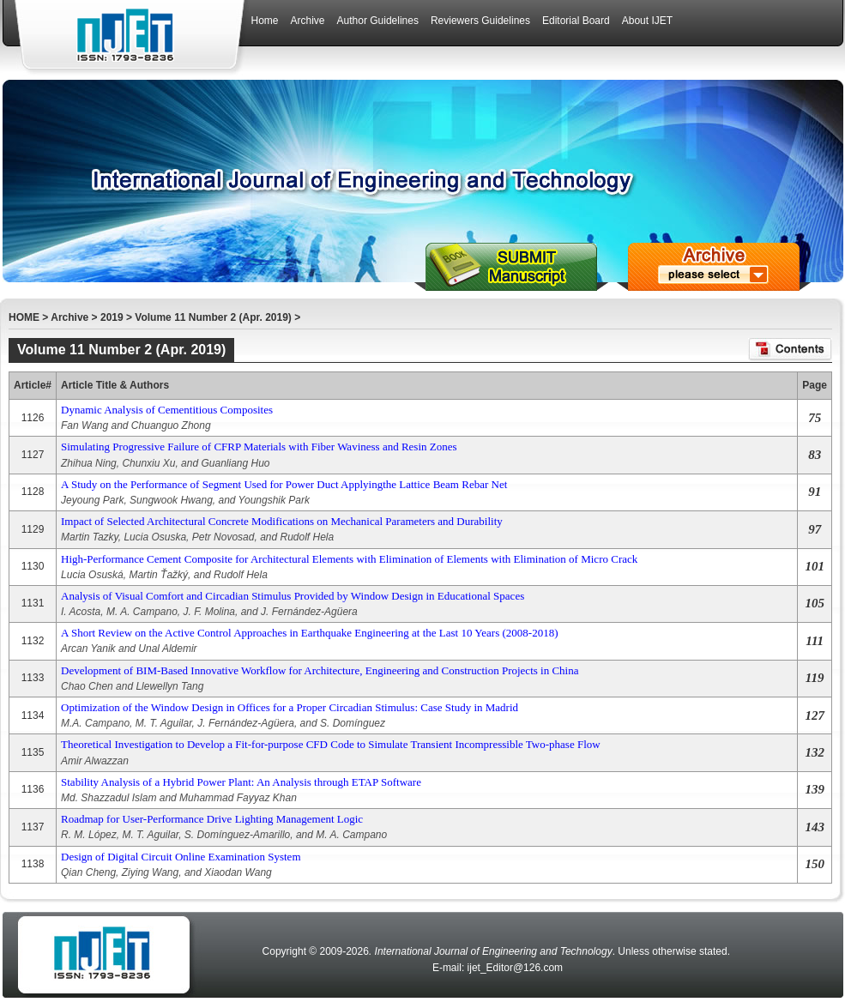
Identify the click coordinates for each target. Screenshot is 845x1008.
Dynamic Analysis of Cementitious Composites (167, 409)
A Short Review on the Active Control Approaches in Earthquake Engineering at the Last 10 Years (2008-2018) (309, 632)
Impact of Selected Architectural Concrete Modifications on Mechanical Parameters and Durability (282, 521)
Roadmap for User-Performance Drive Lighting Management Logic (212, 818)
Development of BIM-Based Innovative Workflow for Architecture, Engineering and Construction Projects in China (319, 670)
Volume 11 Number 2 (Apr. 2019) (213, 317)
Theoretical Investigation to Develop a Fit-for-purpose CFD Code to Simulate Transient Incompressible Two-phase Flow (331, 744)
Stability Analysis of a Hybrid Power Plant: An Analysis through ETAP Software (241, 782)
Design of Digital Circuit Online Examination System (180, 856)
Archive (69, 317)
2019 (112, 317)
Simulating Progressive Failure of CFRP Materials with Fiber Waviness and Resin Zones (259, 446)
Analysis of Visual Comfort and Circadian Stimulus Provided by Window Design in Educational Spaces (292, 595)
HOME (24, 317)
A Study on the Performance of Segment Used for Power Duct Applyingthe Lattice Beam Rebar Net (284, 484)
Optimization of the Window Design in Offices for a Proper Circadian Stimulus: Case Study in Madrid (289, 707)
